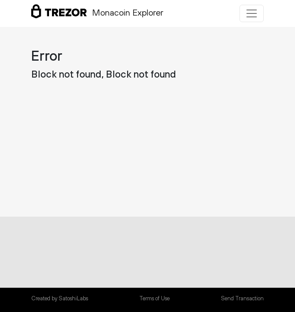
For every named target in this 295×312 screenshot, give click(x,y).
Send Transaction (242, 298)
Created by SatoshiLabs (59, 298)
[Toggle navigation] (251, 13)
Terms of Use (154, 298)
